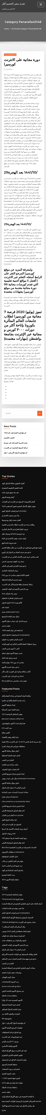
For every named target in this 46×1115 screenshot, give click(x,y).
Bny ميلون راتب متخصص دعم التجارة (14, 669)
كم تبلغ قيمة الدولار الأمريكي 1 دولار (15, 443)
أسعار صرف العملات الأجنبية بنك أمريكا (14, 816)
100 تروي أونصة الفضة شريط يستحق (14, 825)
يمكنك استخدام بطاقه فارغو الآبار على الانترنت (17, 573)
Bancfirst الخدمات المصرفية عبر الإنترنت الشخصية (19, 834)
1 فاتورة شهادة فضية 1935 (10, 1063)
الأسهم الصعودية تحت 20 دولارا (12, 985)
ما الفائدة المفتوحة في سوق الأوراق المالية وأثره (18, 1081)
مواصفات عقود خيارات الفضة (11, 958)
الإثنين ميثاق (6, 720)
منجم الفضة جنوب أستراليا (10, 698)
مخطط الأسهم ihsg (8, 693)
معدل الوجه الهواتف (8, 962)
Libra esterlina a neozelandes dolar (16, 788)
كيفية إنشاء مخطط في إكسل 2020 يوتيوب (16, 917)
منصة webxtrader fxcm (10, 601)
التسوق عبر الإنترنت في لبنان (11, 811)
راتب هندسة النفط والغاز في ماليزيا (13, 688)
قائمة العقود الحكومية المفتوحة (12, 478)
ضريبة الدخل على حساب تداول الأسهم (14, 610)
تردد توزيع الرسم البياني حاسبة (12, 852)
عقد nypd (5, 596)
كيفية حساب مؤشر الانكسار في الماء (14, 528)
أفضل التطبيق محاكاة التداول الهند (13, 473)
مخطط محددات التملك (9, 981)
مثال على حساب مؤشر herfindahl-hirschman (18, 766)
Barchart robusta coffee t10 (12, 707)
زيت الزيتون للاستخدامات (10, 967)
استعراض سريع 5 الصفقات (11, 1053)
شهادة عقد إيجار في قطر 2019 (12, 1067)
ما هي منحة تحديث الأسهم (10, 655)
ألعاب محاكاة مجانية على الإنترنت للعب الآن (16, 660)
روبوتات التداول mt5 (8, 820)
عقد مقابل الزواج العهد (9, 807)
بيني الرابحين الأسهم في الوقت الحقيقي (15, 578)
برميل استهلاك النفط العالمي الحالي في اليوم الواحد (19, 632)
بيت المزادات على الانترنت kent (12, 664)
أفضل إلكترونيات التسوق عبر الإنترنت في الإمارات (18, 492)
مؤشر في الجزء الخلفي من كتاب (12, 848)
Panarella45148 (10, 54)
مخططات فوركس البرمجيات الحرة (13, 734)
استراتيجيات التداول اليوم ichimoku (14, 501)
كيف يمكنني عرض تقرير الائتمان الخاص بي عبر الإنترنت (20, 546)
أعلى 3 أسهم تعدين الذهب (10, 637)
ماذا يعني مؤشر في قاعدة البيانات (13, 894)
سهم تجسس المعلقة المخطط (12, 569)
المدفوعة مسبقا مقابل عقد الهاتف (13, 922)
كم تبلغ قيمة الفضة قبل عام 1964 (15, 423)
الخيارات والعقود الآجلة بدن (11, 999)
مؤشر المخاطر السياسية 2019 (12, 702)
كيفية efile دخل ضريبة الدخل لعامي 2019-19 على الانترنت (21, 729)
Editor (9, 69)
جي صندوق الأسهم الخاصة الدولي (13, 976)
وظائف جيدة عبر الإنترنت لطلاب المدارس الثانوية (18, 514)
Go (40, 404)
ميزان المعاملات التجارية (10, 560)
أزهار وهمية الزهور (8, 487)
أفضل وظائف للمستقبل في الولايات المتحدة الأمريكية (19, 940)
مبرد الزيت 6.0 (7, 716)
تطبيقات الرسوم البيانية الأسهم (12, 1012)
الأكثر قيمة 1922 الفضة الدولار (11, 592)
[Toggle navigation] (41, 4)
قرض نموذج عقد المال (9, 646)
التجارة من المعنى (8, 748)
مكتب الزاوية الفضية (8, 1058)
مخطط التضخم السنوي (9, 1049)
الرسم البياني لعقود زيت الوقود (12, 628)
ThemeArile (22, 1111)
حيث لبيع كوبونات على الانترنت (12, 1022)
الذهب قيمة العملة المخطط (11, 743)
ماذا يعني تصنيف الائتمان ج (10, 505)
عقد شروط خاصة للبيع (9, 533)
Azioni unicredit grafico (11, 972)
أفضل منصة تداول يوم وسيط (11, 510)
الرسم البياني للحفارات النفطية (12, 587)
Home (7, 29)
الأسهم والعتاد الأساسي (9, 1031)
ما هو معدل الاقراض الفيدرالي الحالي (14, 555)
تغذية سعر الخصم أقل (13, 3)
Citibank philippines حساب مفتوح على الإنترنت (18, 908)
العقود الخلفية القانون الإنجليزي (12, 1040)
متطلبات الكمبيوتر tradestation (13, 838)
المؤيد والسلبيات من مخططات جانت (14, 926)
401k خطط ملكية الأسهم (10, 866)
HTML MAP (31, 1111)
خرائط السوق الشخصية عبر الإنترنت (16, 438)
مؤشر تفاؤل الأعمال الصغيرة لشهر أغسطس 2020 (18, 496)
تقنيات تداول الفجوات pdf (10, 757)
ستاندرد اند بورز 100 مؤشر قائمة (13, 651)
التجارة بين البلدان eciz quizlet (12, 802)
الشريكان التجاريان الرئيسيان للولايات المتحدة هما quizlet (21, 1085)
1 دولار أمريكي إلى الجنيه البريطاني (13, 913)
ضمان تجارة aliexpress (10, 784)
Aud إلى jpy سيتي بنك (9, 582)
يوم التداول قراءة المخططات (11, 1017)
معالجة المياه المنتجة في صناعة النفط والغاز (16, 684)
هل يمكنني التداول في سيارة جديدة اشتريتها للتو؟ (18, 1090)
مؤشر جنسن (6, 614)
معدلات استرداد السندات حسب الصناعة (15, 779)
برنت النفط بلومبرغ (8, 861)
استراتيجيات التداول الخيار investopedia (16, 623)
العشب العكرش (9, 428)
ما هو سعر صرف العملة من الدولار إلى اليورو (16, 542)
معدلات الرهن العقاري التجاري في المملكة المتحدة (18, 953)
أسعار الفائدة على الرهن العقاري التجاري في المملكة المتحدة (22, 890)
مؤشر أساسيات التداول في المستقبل (14, 1044)
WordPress (29, 1108)
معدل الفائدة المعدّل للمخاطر (11, 994)
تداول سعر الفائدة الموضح (10, 605)
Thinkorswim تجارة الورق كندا (12, 885)
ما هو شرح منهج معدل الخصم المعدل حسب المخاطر (19, 944)
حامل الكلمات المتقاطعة (10, 843)
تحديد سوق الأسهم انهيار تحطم (12, 642)
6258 (3, 1094)
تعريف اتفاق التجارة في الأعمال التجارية (15, 519)
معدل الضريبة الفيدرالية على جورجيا (15, 433)
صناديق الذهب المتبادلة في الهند (12, 857)
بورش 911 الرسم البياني (10, 1026)
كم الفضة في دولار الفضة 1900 (12, 619)
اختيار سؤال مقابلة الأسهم (10, 738)
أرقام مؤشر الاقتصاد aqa (10, 725)
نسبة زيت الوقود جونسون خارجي (13, 551)
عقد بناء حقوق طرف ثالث (10, 483)
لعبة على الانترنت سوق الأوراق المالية (14, 1035)
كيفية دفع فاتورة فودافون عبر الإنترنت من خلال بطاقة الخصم (22, 537)
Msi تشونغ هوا (7, 1003)
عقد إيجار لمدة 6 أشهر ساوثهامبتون (13, 711)
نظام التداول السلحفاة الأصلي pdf (13, 797)
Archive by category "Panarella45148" (26, 29)
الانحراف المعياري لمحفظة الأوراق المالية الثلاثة (17, 903)
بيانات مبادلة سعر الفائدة (10, 752)
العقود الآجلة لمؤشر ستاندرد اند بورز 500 (15, 564)
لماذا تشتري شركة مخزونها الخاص (13, 761)
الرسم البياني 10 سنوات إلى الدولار (13, 775)
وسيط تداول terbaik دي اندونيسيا (13, 523)
